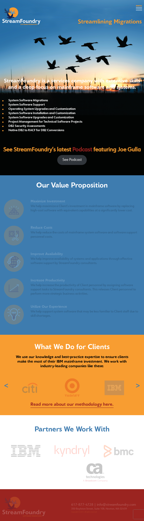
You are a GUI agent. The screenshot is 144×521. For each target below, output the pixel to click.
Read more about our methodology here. (71, 404)
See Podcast (72, 160)
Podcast (82, 150)
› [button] (138, 386)
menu (139, 7)
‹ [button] (6, 386)
